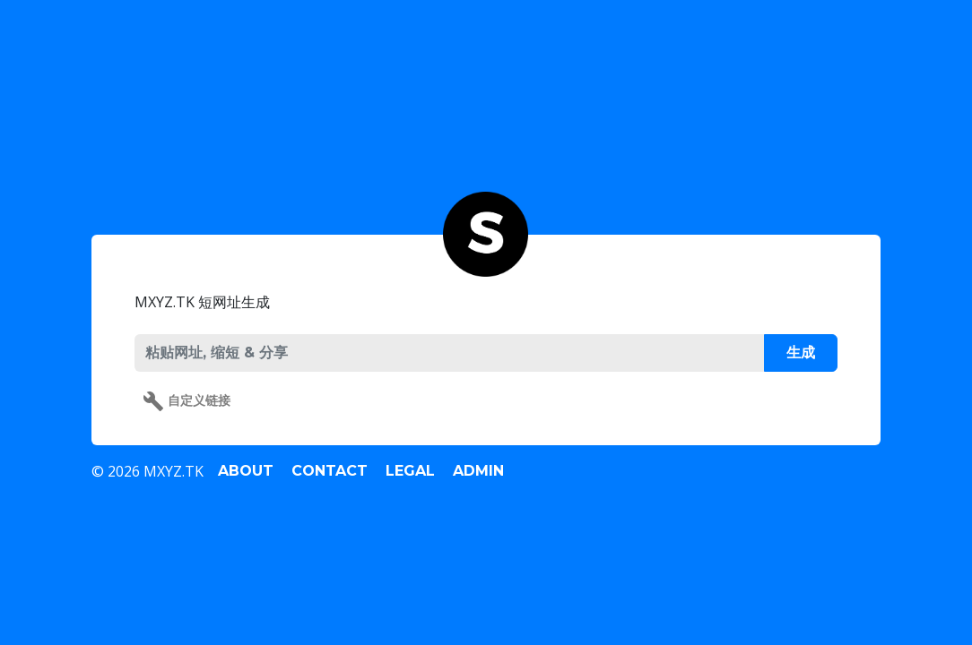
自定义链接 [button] (186, 401)
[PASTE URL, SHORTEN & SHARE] (449, 353)
